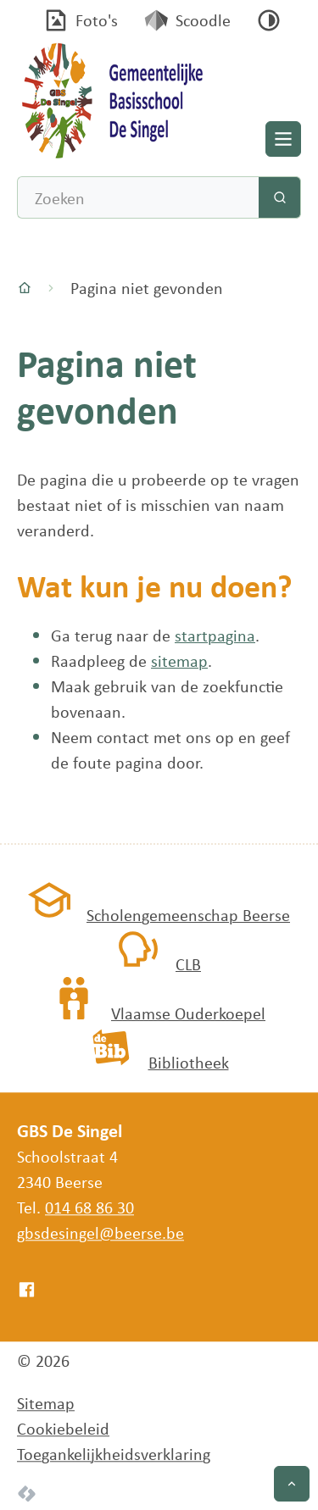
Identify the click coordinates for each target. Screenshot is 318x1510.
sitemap (179, 660)
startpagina (215, 635)
